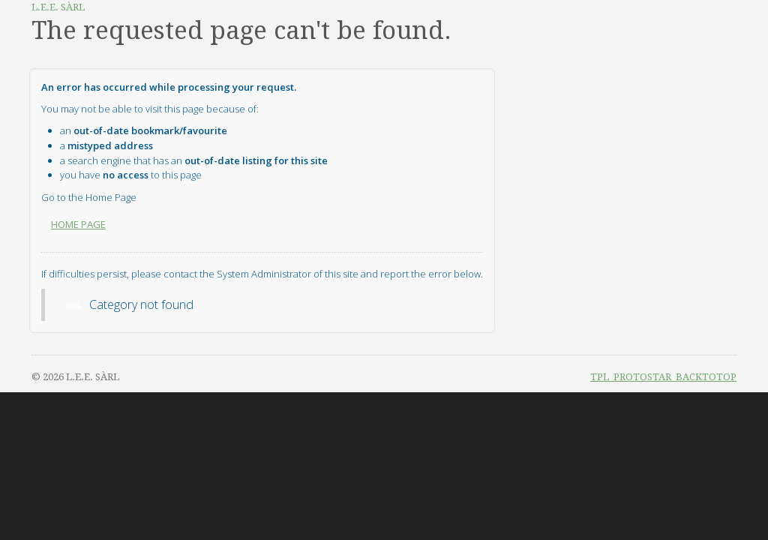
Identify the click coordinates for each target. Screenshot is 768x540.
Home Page (78, 224)
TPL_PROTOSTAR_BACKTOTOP (663, 376)
